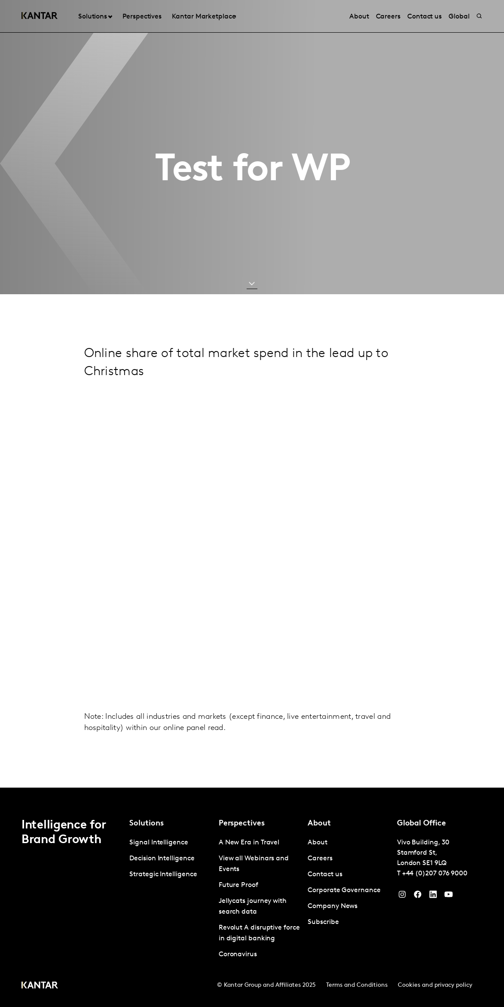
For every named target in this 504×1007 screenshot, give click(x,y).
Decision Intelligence (161, 858)
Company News (332, 906)
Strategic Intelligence (163, 874)
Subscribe (323, 922)
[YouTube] (433, 896)
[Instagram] (402, 896)
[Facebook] (417, 896)
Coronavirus (238, 954)
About (317, 842)
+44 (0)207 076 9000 (434, 873)
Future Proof (238, 885)
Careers (320, 858)
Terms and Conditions (357, 985)
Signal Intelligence (158, 842)
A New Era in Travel (249, 842)
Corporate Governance (344, 890)
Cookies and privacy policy (435, 985)
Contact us (325, 874)
